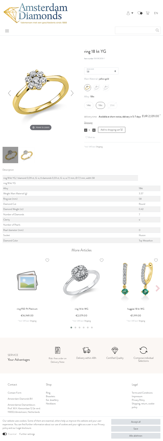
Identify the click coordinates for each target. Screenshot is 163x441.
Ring (48, 392)
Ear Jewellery (52, 400)
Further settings (27, 434)
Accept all (136, 421)
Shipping (88, 122)
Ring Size (90, 69)
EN (156, 13)
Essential (12, 434)
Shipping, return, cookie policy (143, 405)
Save (136, 428)
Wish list (90, 137)
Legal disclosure (23, 428)
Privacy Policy (138, 400)
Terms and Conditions (142, 392)
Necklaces (51, 403)
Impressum (137, 396)
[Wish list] (139, 13)
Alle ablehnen (135, 435)
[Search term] (134, 30)
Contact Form (14, 392)
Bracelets (50, 396)
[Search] (156, 30)
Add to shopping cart (112, 129)
